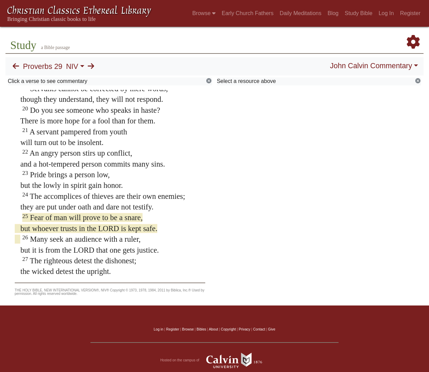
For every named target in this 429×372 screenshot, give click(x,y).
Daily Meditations (300, 13)
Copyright (228, 329)
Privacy (244, 329)
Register (410, 13)
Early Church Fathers (247, 13)
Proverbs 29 (42, 66)
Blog (333, 13)
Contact (259, 329)
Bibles (201, 329)
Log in (158, 329)
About (213, 329)
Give (271, 329)
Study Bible (358, 13)
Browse (204, 13)
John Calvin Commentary (371, 66)
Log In (386, 13)
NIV (72, 66)
